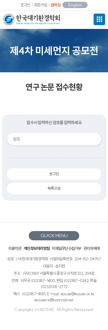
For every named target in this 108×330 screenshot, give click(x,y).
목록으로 (54, 188)
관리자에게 (92, 248)
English (75, 5)
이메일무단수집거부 (66, 248)
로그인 (25, 5)
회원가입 (40, 5)
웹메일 (55, 5)
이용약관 (14, 248)
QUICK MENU (54, 235)
